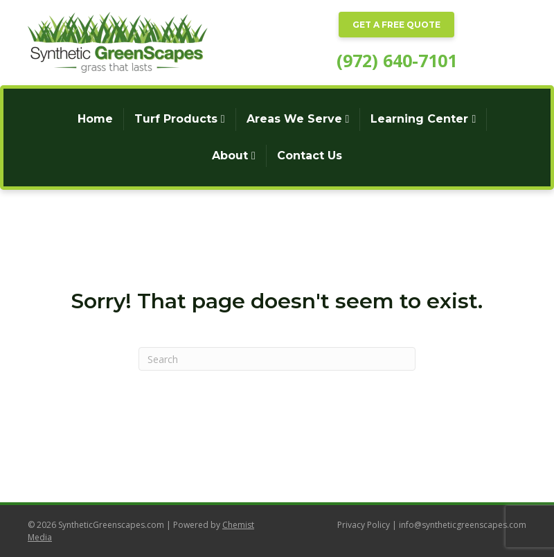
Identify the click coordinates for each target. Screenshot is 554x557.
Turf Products (175, 118)
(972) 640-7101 (397, 60)
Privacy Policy (363, 525)
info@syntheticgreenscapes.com (462, 525)
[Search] (277, 359)
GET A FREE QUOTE (396, 24)
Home (95, 118)
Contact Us (309, 155)
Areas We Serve (294, 118)
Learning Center (419, 118)
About (230, 155)
